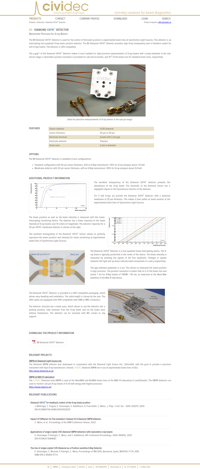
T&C (48, 467)
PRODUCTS (35, 18)
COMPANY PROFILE (89, 18)
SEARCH (166, 18)
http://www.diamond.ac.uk (41, 371)
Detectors (40, 22)
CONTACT (60, 18)
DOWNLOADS (120, 18)
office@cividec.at (164, 22)
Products (32, 22)
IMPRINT (55, 467)
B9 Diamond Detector (50, 342)
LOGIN (145, 18)
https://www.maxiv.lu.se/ (40, 387)
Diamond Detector (55, 22)
